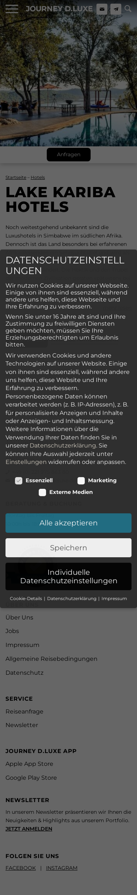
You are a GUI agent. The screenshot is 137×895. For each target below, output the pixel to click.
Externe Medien (66, 446)
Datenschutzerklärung (63, 399)
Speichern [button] (68, 501)
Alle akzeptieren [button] (68, 476)
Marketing (97, 434)
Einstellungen (26, 415)
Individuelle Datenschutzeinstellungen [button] (69, 529)
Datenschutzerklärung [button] (72, 552)
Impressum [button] (114, 552)
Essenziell (34, 434)
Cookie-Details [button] (26, 552)
